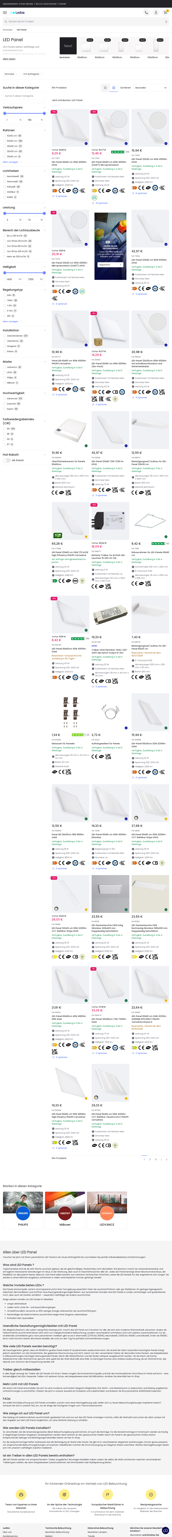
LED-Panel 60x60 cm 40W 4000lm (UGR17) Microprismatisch (109, 163)
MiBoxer (65, 1225)
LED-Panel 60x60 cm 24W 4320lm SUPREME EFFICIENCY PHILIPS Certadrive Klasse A (149, 1019)
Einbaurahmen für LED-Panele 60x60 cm (150, 554)
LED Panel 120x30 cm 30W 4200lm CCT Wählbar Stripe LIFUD (69, 929)
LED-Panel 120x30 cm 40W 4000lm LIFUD (149, 160)
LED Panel (21, 29)
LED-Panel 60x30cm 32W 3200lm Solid (148, 745)
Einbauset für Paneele (63, 743)
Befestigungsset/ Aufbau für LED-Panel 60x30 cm (149, 647)
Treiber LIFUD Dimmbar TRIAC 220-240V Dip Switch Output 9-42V (110, 651)
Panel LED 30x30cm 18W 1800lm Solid (68, 836)
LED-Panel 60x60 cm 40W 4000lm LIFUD (69, 163)
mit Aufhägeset (32, 74)
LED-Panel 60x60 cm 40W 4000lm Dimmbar (109, 836)
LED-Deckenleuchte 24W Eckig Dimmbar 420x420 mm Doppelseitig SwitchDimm (107, 928)
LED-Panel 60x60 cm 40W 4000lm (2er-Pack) (109, 365)
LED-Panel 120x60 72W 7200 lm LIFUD (107, 463)
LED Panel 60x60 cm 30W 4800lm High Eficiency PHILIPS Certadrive (69, 1115)
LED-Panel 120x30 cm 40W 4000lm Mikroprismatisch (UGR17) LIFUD (69, 264)
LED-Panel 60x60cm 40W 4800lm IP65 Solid (69, 1018)
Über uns (7, 1532)
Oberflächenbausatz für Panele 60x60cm (68, 463)
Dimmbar (11, 74)
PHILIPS (23, 1225)
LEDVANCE (107, 1225)
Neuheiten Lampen (97, 1532)
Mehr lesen (9, 59)
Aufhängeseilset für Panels (106, 743)
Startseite (8, 29)
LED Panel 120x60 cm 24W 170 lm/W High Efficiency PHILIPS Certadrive (70, 554)
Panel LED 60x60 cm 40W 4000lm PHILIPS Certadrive (69, 362)
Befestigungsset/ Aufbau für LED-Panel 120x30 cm (149, 463)
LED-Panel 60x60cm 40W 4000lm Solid (69, 650)
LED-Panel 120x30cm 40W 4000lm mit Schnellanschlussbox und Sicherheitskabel (149, 363)
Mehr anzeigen (12, 162)
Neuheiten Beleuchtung (57, 1532)
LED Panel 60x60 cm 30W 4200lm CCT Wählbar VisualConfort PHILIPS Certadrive (110, 1117)
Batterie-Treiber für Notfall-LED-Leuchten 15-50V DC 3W (109, 557)
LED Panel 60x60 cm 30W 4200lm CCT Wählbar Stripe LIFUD (149, 836)
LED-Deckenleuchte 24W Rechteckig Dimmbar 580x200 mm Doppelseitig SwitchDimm (149, 928)
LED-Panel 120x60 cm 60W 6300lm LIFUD (149, 261)
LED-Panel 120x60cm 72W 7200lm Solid (109, 1020)
